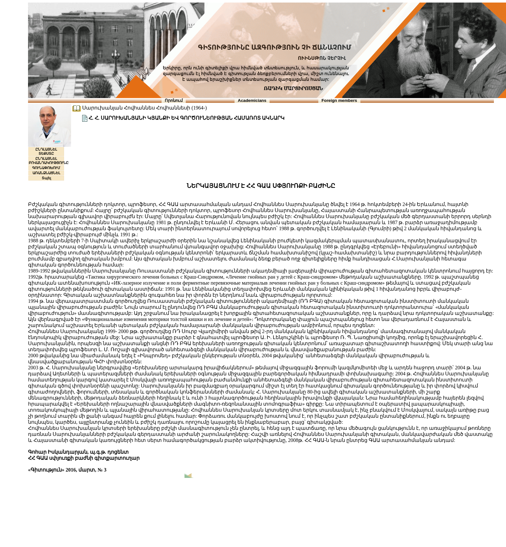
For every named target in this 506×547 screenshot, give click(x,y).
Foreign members (339, 100)
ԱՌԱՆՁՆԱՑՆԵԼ (46, 173)
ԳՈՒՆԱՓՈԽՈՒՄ (46, 168)
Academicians (252, 100)
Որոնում (174, 100)
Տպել (46, 178)
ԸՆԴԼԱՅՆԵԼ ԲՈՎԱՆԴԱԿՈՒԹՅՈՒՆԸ (49, 161)
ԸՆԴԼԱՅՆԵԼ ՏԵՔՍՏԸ (46, 151)
